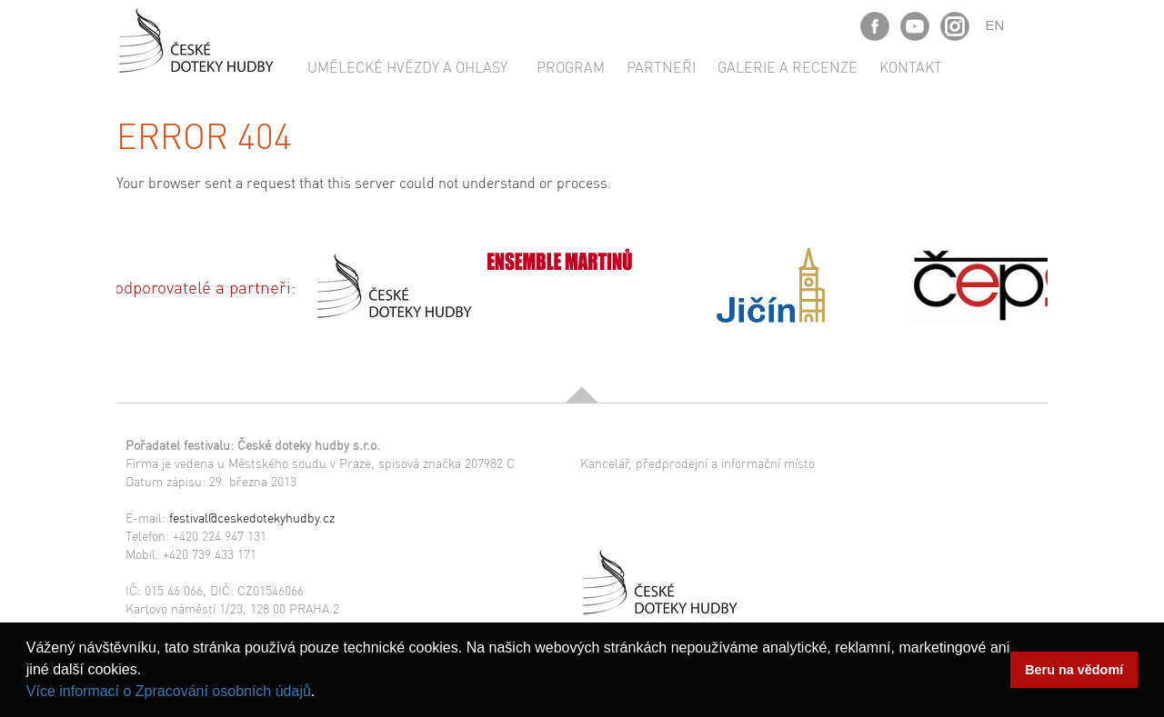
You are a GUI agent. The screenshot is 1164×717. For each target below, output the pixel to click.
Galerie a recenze (787, 66)
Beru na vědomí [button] (1074, 669)
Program (571, 66)
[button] (322, 693)
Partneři (661, 66)
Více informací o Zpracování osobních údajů (168, 691)
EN (995, 25)
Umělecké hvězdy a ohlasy (407, 66)
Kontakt (910, 66)
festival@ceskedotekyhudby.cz (252, 517)
